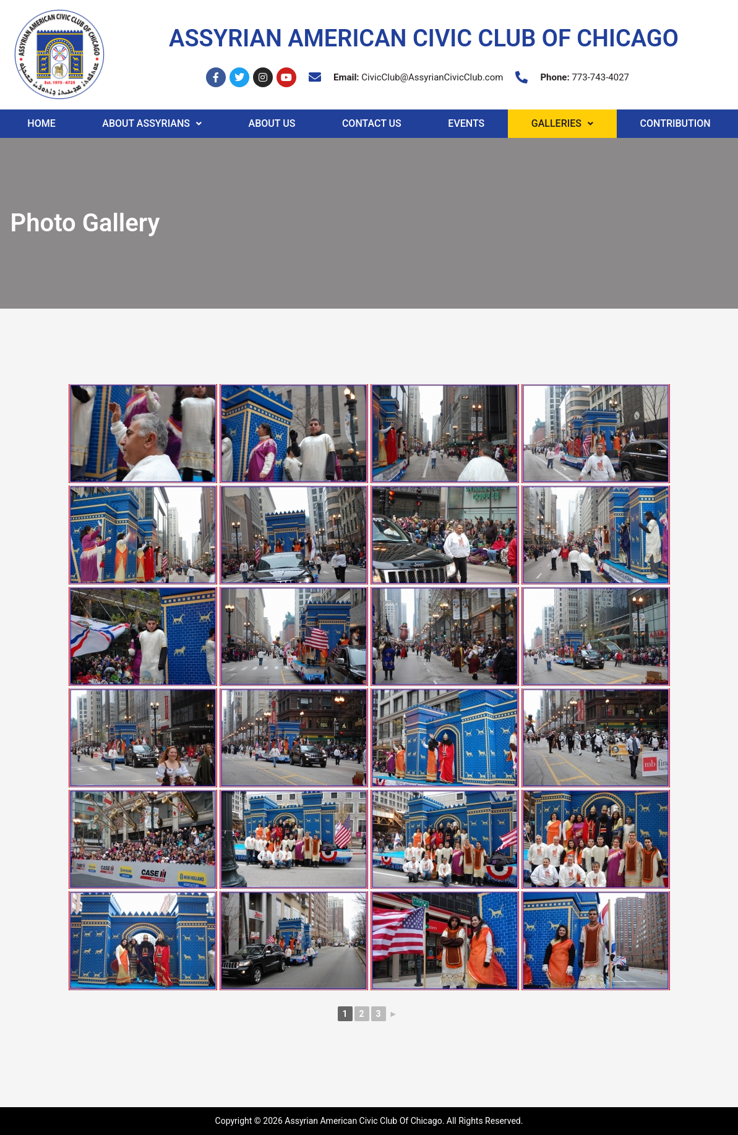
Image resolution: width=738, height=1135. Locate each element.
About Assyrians (152, 123)
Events (466, 123)
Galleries (562, 123)
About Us (272, 123)
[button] (152, 123)
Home (41, 123)
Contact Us (371, 123)
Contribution (675, 123)
